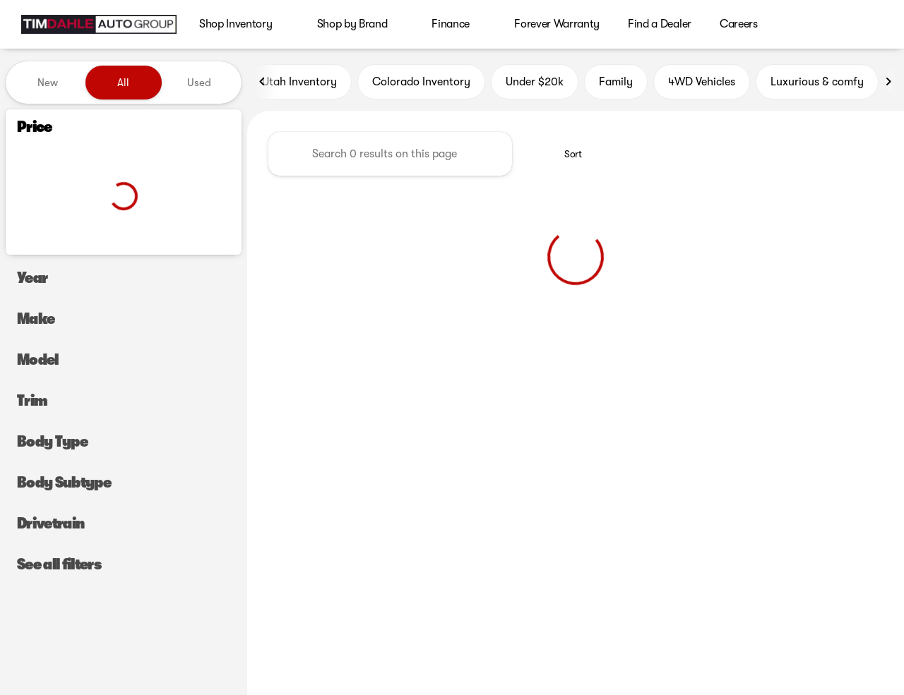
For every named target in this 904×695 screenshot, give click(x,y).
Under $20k (535, 82)
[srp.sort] (565, 154)
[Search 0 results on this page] (390, 154)
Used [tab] (199, 82)
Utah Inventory (299, 82)
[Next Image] (888, 82)
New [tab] (47, 82)
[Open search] (871, 24)
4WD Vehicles (701, 82)
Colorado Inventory (421, 82)
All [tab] (123, 82)
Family (616, 82)
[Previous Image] (262, 82)
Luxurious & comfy (817, 82)
